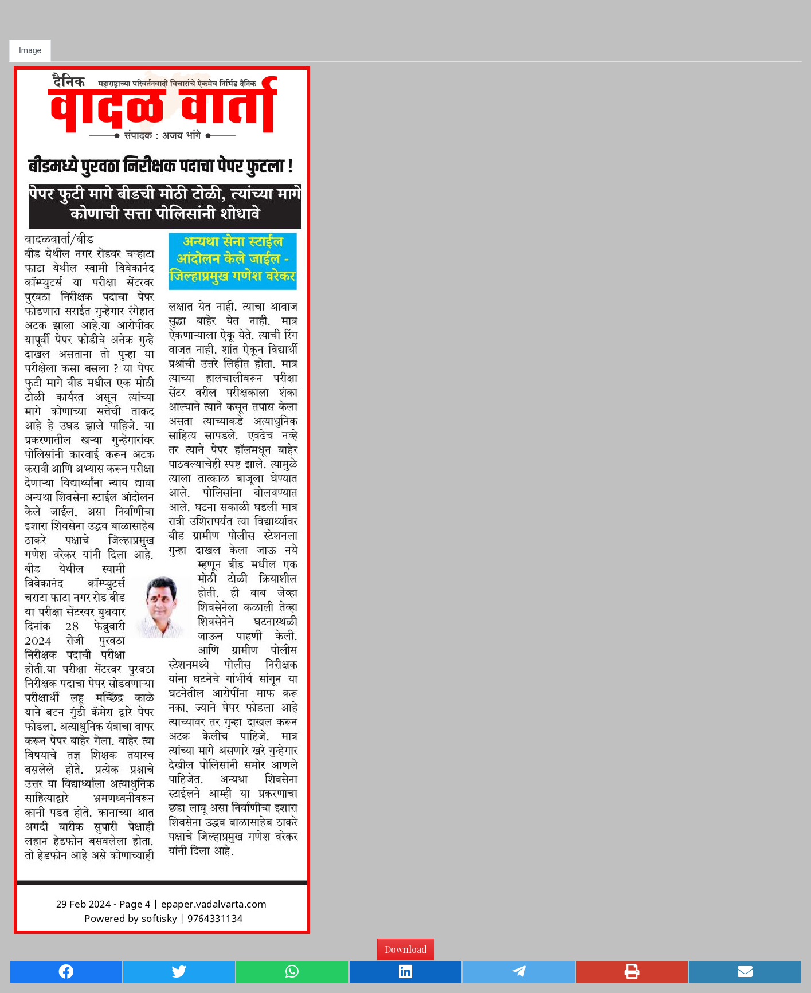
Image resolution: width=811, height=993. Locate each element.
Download (406, 949)
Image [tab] (30, 50)
